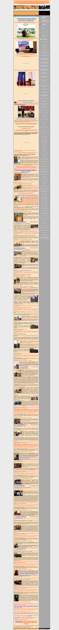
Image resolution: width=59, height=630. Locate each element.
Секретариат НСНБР (28, 168)
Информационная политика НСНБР (21, 168)
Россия (24, 442)
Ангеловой (34, 161)
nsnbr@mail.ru (22, 611)
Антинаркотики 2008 (28, 166)
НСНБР (24, 223)
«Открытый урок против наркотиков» (18, 335)
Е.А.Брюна (27, 289)
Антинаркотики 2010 (18, 166)
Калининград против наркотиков (28, 199)
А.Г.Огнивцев (28, 287)
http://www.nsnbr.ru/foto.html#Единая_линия (21, 221)
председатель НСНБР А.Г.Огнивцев (18, 377)
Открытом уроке (23, 158)
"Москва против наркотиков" (29, 191)
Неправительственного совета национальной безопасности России (30, 214)
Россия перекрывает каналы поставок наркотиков (20, 502)
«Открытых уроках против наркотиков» (29, 344)
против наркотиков (27, 158)
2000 (28, 22)
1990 (35, 615)
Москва (25, 407)
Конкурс (29, 3)
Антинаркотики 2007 (33, 166)
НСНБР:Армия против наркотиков (34, 409)
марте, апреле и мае (25, 185)
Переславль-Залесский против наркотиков (22, 203)
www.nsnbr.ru (31, 317)
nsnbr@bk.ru (29, 611)
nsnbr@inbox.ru (26, 611)
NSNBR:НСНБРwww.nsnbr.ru (26, 409)
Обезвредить (36, 502)
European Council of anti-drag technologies (31, 167)
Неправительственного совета (30, 197)
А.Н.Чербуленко (33, 291)
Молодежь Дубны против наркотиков (21, 202)
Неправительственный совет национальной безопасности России (30, 491)
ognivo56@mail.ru (19, 611)
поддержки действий (21, 206)
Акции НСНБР (32, 22)
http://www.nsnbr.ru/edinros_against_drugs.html (20, 222)
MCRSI (15, 560)
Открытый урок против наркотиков (25, 178)
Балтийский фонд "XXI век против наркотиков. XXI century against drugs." (26, 410)
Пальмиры (31, 161)
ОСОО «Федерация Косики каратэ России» (30, 188)
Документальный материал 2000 (21, 167)
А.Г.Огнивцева (36, 214)
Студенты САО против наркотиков (34, 200)
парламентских (32, 389)
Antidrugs (48, 2)
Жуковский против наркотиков (30, 202)
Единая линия (24, 204)
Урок (33, 3)
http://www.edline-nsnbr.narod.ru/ (34, 221)
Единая (22, 471)
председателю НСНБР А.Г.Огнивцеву (25, 468)
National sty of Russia (21, 210)
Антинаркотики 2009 (23, 166)
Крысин (31, 3)
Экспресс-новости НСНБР (34, 168)
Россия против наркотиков (31, 198)
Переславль (39, 3)
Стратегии (28, 391)
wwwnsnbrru (21, 472)
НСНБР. (16, 602)
